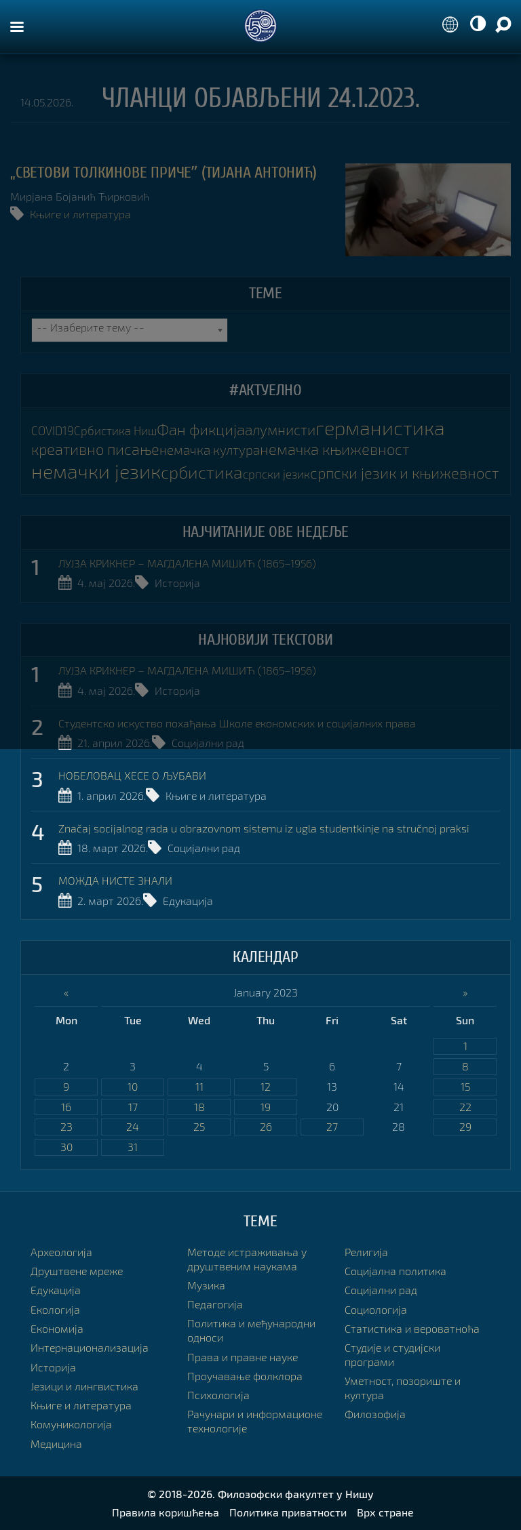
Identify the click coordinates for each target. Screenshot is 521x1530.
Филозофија (375, 1413)
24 (132, 1126)
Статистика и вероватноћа (412, 1328)
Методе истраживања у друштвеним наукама (247, 1258)
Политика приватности (288, 1512)
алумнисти (280, 429)
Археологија (61, 1251)
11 (199, 1086)
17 (133, 1106)
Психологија (218, 1394)
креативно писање (95, 449)
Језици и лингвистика (84, 1386)
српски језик (276, 474)
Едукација (188, 900)
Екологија (55, 1309)
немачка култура (209, 450)
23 (66, 1126)
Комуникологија (71, 1423)
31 (133, 1146)
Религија (366, 1251)
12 (265, 1086)
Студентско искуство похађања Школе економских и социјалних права (237, 723)
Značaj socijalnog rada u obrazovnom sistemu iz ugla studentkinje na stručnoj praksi (263, 828)
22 (465, 1106)
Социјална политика (395, 1270)
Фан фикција (201, 429)
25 (199, 1126)
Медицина (56, 1443)
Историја (177, 582)
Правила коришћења (165, 1512)
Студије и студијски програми (392, 1354)
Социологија (376, 1309)
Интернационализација (90, 1347)
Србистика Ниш (115, 431)
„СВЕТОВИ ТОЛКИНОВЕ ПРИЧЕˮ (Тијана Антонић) (163, 172)
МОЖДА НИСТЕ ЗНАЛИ (115, 880)
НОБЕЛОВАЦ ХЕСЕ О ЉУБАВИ (132, 775)
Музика (206, 1285)
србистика (202, 472)
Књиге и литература (80, 213)
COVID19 (52, 431)
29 (465, 1126)
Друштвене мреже (77, 1270)
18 (199, 1106)
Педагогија (215, 1303)
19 (265, 1106)
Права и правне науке (242, 1356)
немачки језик (96, 471)
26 (266, 1126)
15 (465, 1086)
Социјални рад (208, 742)
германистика (380, 427)
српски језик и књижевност (404, 473)
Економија (57, 1328)
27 (332, 1126)
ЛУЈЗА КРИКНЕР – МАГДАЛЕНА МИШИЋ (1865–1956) (187, 563)
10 (133, 1086)
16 (66, 1106)
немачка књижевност (334, 449)
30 (66, 1146)
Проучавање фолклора (245, 1375)
